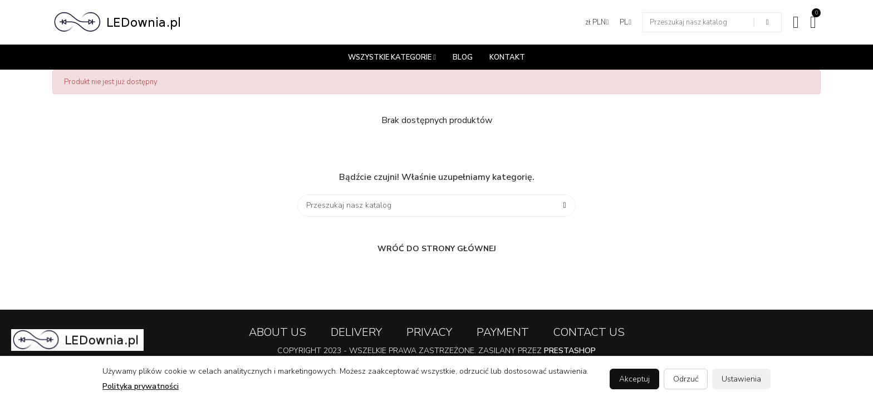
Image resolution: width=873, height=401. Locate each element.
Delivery (356, 332)
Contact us (589, 332)
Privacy (429, 332)
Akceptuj (634, 379)
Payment (503, 332)
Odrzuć (685, 379)
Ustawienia (741, 379)
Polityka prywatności (140, 386)
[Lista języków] (625, 22)
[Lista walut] (597, 22)
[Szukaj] (436, 205)
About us (277, 332)
